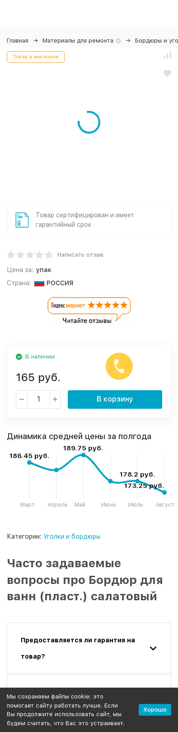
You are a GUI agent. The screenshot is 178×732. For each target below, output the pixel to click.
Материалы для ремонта (77, 40)
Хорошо (155, 709)
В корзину (115, 399)
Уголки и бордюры (71, 536)
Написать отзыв (80, 254)
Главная (17, 40)
